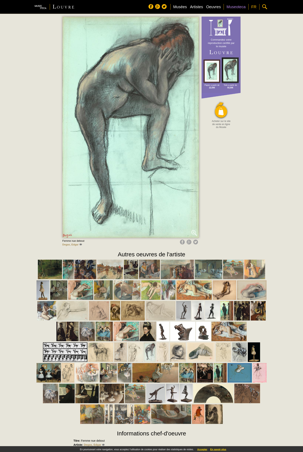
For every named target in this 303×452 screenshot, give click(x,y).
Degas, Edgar (72, 244)
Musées (180, 7)
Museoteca (236, 7)
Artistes (196, 7)
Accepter (202, 449)
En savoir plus (218, 449)
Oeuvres (213, 7)
